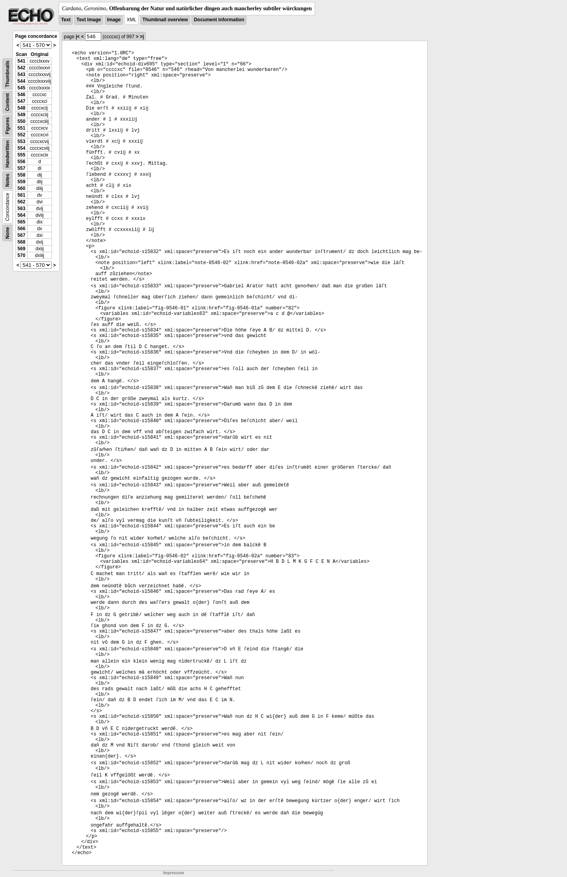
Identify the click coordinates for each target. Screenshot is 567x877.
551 (21, 128)
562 (21, 202)
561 (21, 195)
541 (21, 61)
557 (21, 168)
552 (21, 135)
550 (21, 121)
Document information (219, 19)
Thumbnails (7, 74)
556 (21, 161)
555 (21, 155)
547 (21, 101)
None (7, 233)
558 (21, 175)
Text (65, 19)
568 (21, 242)
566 (21, 228)
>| (142, 36)
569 (21, 248)
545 (21, 88)
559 (21, 181)
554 (21, 148)
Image (114, 19)
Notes (7, 180)
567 (21, 235)
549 (21, 114)
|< (78, 36)
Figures (7, 125)
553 (21, 141)
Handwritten (7, 154)
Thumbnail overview (165, 19)
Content (7, 102)
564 (21, 215)
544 (21, 81)
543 (21, 74)
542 (21, 68)
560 (21, 188)
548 (21, 108)
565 (21, 222)
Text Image (88, 19)
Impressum (173, 873)
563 (21, 208)
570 (21, 255)
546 (21, 94)
